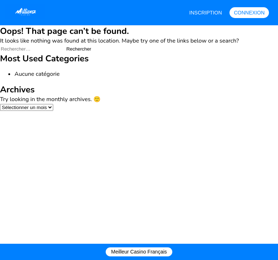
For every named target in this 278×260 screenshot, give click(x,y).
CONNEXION (249, 13)
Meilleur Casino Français (139, 252)
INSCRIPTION (205, 13)
